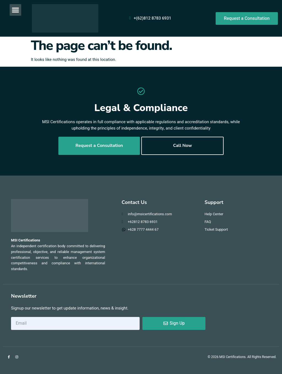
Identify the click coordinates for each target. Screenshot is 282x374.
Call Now (182, 146)
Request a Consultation (99, 146)
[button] (15, 10)
